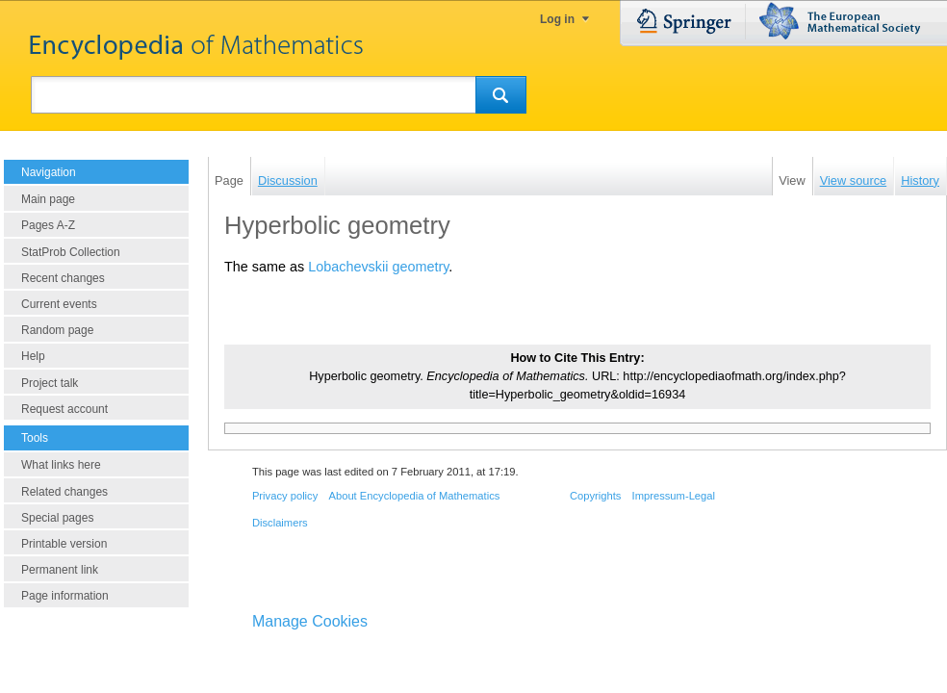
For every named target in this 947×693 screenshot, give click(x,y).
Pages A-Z (48, 225)
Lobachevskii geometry (378, 266)
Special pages (57, 518)
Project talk (49, 383)
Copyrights (595, 495)
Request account (64, 409)
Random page (57, 330)
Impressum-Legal (673, 495)
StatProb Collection (70, 252)
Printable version (64, 544)
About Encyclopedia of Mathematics (413, 495)
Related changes (64, 492)
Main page (48, 199)
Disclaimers (280, 522)
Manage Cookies (310, 621)
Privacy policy (285, 495)
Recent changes (63, 278)
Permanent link (59, 570)
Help (33, 356)
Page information (65, 596)
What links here (61, 465)
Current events (59, 304)
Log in (557, 19)
